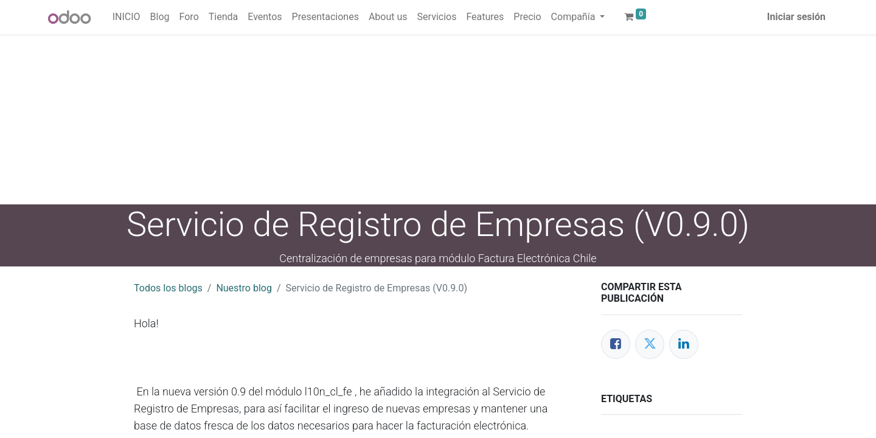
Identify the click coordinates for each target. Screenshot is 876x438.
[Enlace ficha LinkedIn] (683, 344)
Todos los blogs (168, 288)
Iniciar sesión (796, 17)
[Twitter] (649, 344)
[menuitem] (126, 17)
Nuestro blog (244, 288)
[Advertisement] (365, 119)
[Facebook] (615, 344)
